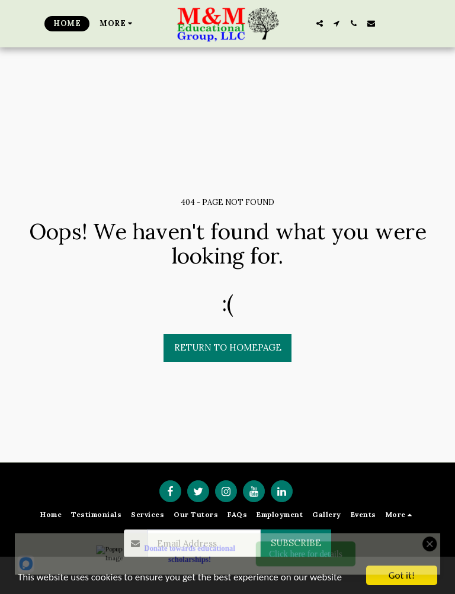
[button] (320, 23)
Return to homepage (227, 347)
